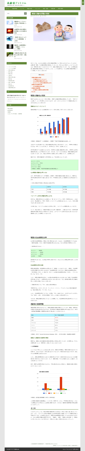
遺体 (23, 97)
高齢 (23, 95)
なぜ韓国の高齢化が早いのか (40, 81)
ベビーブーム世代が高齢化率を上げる (42, 82)
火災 (11, 101)
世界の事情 (60, 8)
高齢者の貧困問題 (35, 88)
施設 (9, 99)
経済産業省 (10, 110)
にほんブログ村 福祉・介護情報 (15, 113)
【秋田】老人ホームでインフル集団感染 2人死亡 (20, 39)
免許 (24, 99)
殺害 (22, 99)
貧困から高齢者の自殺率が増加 (40, 89)
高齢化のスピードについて (39, 79)
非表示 (42, 74)
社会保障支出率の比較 (38, 86)
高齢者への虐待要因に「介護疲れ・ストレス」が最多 (20, 46)
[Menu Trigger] (83, 2)
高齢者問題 (14, 8)
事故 (9, 73)
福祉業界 (10, 86)
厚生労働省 (10, 108)
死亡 (20, 95)
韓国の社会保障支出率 (36, 84)
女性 (8, 95)
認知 (17, 99)
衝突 (12, 97)
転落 (9, 101)
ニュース (22, 8)
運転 (14, 97)
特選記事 (53, 8)
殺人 (20, 99)
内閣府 (9, 112)
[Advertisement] (54, 51)
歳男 (10, 97)
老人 (12, 99)
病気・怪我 (45, 8)
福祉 (9, 84)
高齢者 (12, 95)
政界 (9, 79)
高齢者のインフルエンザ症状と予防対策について (20, 23)
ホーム (7, 8)
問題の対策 (29, 8)
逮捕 (15, 95)
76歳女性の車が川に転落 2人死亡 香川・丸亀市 (20, 54)
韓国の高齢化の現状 (36, 77)
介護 (9, 75)
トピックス (37, 8)
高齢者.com (16, 449)
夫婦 (15, 99)
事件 (9, 72)
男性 (18, 95)
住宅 (22, 97)
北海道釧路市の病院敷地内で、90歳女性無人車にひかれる (44, 443)
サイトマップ (69, 449)
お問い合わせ (75, 449)
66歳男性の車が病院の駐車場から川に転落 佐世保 (20, 31)
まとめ (33, 91)
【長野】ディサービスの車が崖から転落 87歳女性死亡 (65, 445)
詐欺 (18, 97)
